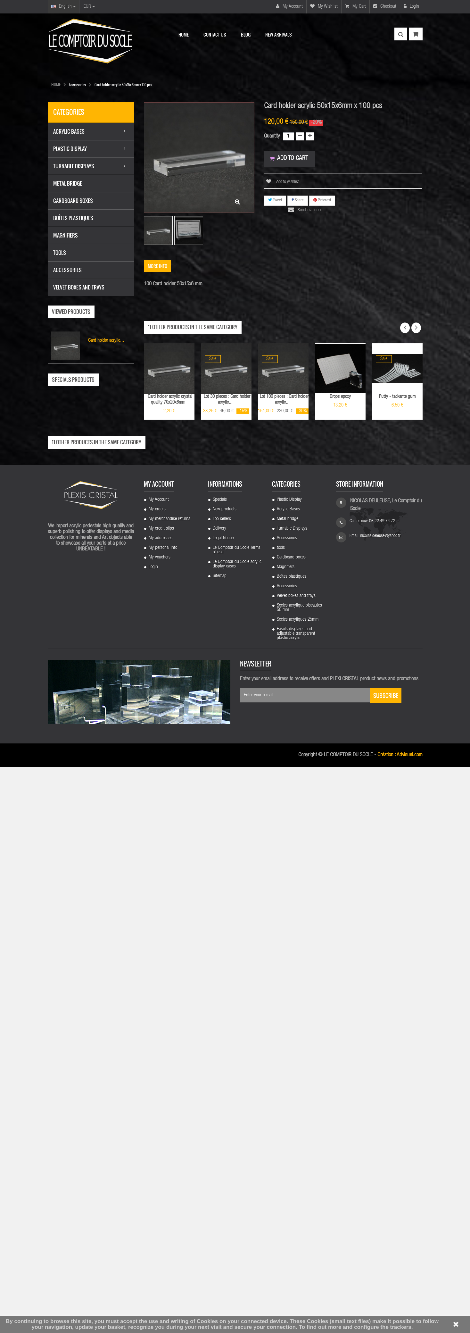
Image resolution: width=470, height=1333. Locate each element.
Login (411, 6)
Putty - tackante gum (397, 396)
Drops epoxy (340, 396)
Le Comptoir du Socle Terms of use (236, 1115)
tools (281, 1113)
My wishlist (324, 6)
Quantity (272, 136)
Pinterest (322, 200)
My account (289, 6)
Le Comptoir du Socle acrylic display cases (237, 1130)
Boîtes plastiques (291, 1142)
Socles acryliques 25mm (297, 1185)
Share (298, 200)
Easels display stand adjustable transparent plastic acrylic (296, 1199)
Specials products (73, 379)
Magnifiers (285, 1133)
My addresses (160, 1104)
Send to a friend (311, 211)
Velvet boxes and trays (296, 1162)
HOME (56, 84)
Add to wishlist (287, 182)
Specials (220, 1065)
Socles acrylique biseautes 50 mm (299, 1173)
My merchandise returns (169, 1085)
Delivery (219, 1094)
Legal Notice (223, 1104)
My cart (355, 6)
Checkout (384, 6)
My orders (157, 1075)
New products (224, 1075)
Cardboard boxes (291, 1123)
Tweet (275, 200)
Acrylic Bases (288, 1075)
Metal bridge (287, 1085)
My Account (159, 1065)
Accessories (287, 1104)
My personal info (163, 1113)
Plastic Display (289, 1065)
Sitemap (220, 1142)
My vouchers (159, 1123)
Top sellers (222, 1085)
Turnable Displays (292, 1094)
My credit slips (161, 1094)
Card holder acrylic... (106, 340)
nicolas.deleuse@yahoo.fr (380, 1102)
